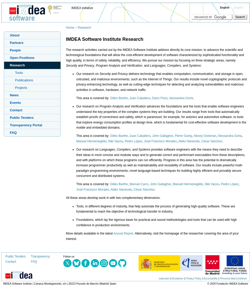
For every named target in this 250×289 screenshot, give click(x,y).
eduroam (164, 278)
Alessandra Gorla (181, 98)
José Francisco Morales (160, 141)
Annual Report (123, 233)
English (224, 7)
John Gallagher (162, 136)
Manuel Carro (139, 184)
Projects (21, 88)
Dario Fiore (160, 98)
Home (70, 27)
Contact (16, 110)
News (14, 95)
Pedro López (133, 141)
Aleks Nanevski (189, 141)
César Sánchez (211, 141)
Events (15, 103)
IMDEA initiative (82, 8)
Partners (17, 43)
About (15, 35)
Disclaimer (177, 278)
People (15, 50)
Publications (24, 80)
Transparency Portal (26, 125)
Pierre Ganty (183, 136)
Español (238, 7)
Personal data (228, 278)
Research (84, 27)
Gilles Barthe (119, 98)
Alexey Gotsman (204, 136)
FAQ (13, 133)
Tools (19, 73)
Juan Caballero (140, 98)
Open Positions (22, 58)
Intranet (242, 278)
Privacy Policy (194, 278)
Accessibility (211, 278)
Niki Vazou (115, 141)
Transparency (40, 256)
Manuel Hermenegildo (91, 141)
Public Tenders (22, 118)
